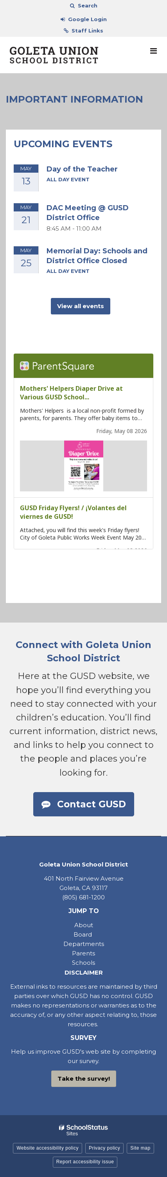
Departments (83, 944)
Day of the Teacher (82, 169)
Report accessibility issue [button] (85, 1161)
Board (83, 934)
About (83, 925)
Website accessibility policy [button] (47, 1148)
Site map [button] (140, 1148)
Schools (83, 962)
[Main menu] (153, 50)
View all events (80, 306)
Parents (83, 953)
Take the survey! (83, 1078)
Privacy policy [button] (104, 1148)
